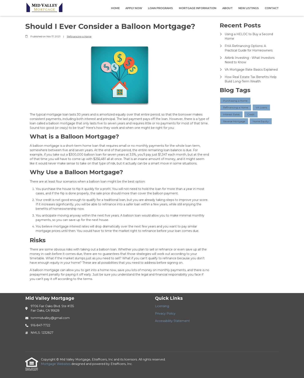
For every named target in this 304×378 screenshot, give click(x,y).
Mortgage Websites (56, 364)
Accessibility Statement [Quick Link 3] (172, 321)
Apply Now (133, 8)
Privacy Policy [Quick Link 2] (165, 313)
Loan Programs (160, 8)
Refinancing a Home (79, 36)
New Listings (248, 8)
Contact (272, 8)
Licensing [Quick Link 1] (162, 306)
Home (115, 8)
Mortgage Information (197, 8)
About (227, 8)
